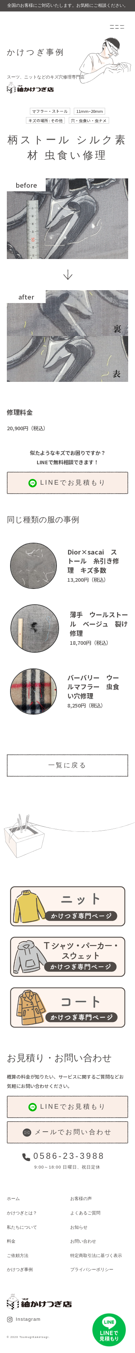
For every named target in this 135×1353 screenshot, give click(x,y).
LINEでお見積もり (67, 483)
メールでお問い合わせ (67, 1132)
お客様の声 (81, 1198)
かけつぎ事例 (20, 1269)
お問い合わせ (83, 1241)
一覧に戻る (67, 765)
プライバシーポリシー (91, 1269)
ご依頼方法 (17, 1255)
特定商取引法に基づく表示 (96, 1255)
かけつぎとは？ (22, 1212)
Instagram (24, 1319)
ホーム (13, 1198)
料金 (11, 1241)
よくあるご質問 (85, 1212)
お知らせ (78, 1227)
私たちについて (22, 1227)
